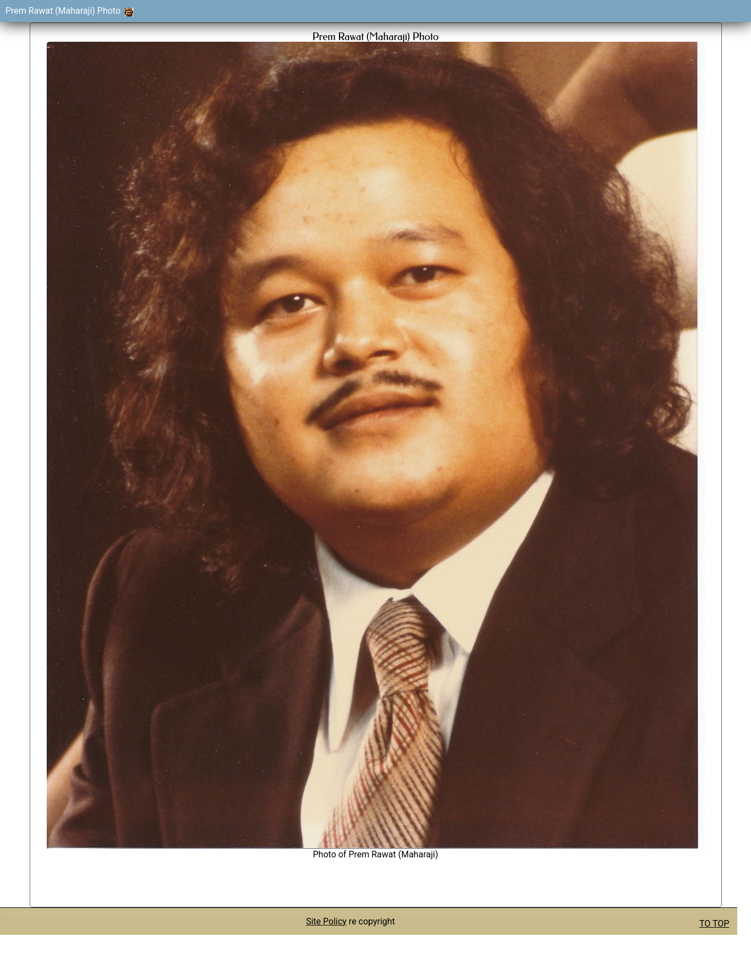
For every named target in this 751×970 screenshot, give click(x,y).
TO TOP (714, 923)
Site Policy (326, 921)
